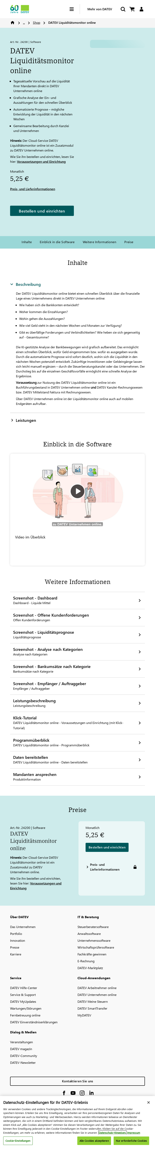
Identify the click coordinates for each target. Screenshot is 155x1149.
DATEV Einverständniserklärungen (34, 1022)
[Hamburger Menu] (75, 9)
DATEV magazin (21, 1049)
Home (12, 22)
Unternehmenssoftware (94, 940)
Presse (14, 947)
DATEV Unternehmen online (97, 994)
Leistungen (23, 420)
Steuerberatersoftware (93, 927)
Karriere (15, 954)
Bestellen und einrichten (42, 211)
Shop (36, 22)
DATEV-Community (23, 1056)
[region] (77, 1122)
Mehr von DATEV (99, 9)
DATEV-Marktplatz (90, 968)
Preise (128, 242)
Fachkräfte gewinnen (92, 954)
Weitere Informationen (99, 242)
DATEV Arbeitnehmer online (97, 988)
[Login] (141, 9)
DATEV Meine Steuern (93, 1001)
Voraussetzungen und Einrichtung (41, 161)
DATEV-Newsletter (23, 1062)
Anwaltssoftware (89, 933)
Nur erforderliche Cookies (131, 1140)
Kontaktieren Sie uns (77, 1081)
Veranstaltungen (21, 1042)
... (24, 22)
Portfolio (16, 933)
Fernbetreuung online (25, 1015)
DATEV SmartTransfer (92, 1008)
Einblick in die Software (57, 242)
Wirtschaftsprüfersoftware (96, 947)
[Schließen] (148, 1102)
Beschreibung (25, 284)
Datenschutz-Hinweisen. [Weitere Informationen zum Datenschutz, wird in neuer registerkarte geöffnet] (112, 1132)
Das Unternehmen (23, 927)
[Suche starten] (122, 9)
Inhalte (27, 242)
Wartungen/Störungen (25, 1008)
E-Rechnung (86, 961)
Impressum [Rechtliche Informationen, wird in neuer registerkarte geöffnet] (133, 1132)
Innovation (17, 940)
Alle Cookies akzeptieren (94, 1140)
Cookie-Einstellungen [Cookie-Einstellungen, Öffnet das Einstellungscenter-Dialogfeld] (17, 1140)
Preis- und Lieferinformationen (32, 189)
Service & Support (23, 994)
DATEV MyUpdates (23, 1001)
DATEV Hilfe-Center (23, 988)
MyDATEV (84, 1015)
